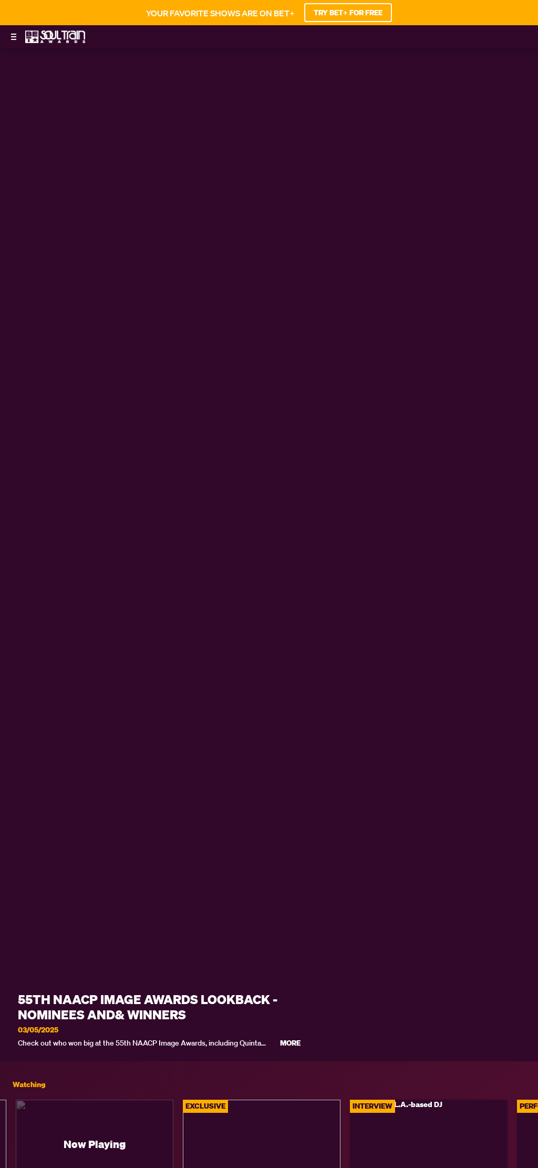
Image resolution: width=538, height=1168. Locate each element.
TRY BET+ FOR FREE (348, 12)
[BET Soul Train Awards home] (55, 40)
